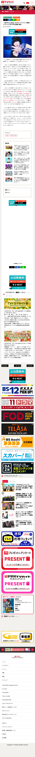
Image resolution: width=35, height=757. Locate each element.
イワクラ (7, 99)
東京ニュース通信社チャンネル (10, 713)
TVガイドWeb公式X (7, 726)
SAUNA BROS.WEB (7, 705)
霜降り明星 (19, 92)
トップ (4, 663)
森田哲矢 (20, 93)
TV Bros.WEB (5, 697)
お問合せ (4, 743)
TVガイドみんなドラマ (8, 709)
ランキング (5, 684)
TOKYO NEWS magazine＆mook (11, 689)
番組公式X (7, 193)
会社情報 (4, 748)
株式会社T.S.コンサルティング (10, 722)
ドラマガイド (5, 667)
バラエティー (18, 17)
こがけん (15, 102)
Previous (2, 651)
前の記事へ (5, 367)
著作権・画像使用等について (9, 739)
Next (32, 651)
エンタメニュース (8, 17)
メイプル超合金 (10, 100)
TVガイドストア (6, 718)
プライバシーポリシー (8, 735)
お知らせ (4, 731)
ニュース (4, 671)
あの (13, 60)
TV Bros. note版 (6, 701)
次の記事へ (30, 367)
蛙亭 (11, 99)
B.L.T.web (4, 693)
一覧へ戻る (17, 367)
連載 (3, 679)
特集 (3, 675)
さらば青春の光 (26, 93)
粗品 (15, 92)
